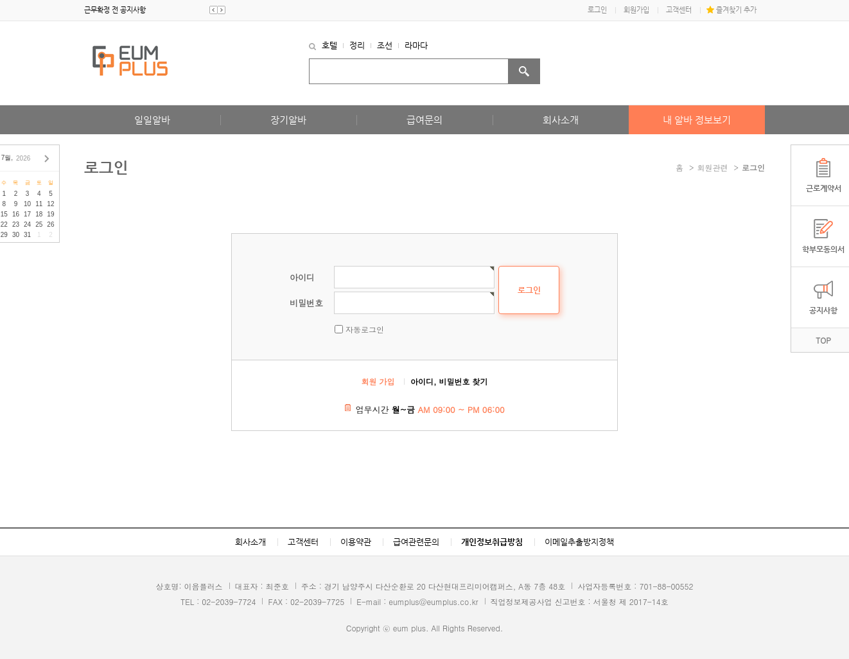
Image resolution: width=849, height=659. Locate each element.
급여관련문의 (416, 542)
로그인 (597, 10)
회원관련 (712, 167)
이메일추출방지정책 (579, 542)
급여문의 (424, 119)
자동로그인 (365, 329)
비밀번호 (306, 303)
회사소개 (561, 119)
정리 (357, 45)
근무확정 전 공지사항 (115, 10)
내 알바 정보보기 (697, 119)
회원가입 (636, 10)
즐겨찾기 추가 (736, 10)
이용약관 (355, 542)
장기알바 (288, 119)
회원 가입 (378, 381)
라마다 (416, 45)
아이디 (302, 277)
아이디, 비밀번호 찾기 (449, 381)
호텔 (329, 45)
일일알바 (152, 119)
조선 (384, 45)
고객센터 (679, 10)
